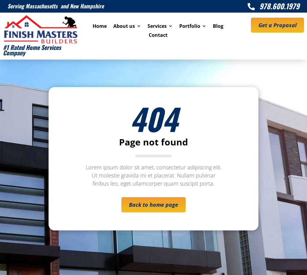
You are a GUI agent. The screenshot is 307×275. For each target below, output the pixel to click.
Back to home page (153, 204)
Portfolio (189, 26)
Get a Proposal (277, 25)
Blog (218, 26)
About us (124, 26)
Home (100, 26)
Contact (158, 35)
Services (157, 26)
